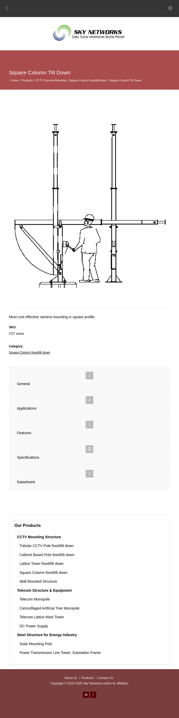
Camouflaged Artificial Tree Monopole (50, 608)
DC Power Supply (34, 626)
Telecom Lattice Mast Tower (42, 617)
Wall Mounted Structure (38, 581)
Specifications (89, 452)
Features (89, 428)
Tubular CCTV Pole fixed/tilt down (47, 546)
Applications (89, 403)
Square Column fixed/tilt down (29, 352)
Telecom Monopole (35, 599)
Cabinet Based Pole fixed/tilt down (47, 555)
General (89, 379)
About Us (70, 678)
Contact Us (105, 678)
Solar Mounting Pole (36, 644)
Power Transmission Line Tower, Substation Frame (60, 653)
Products (87, 678)
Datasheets (89, 477)
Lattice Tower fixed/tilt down (42, 563)
